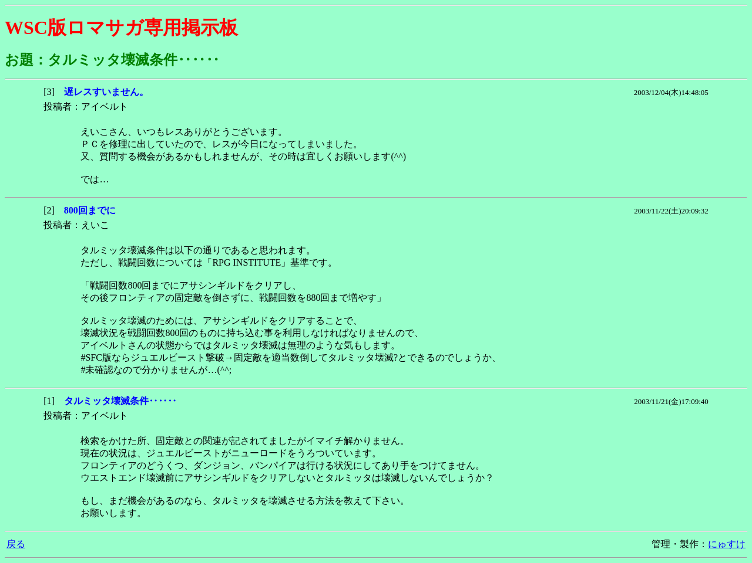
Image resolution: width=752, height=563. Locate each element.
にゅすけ (727, 544)
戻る (15, 544)
